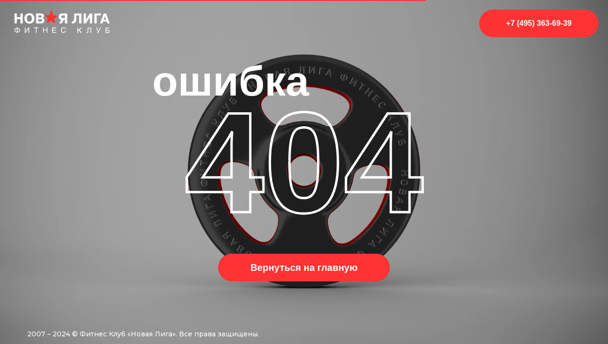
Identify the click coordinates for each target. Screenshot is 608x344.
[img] (62, 21)
